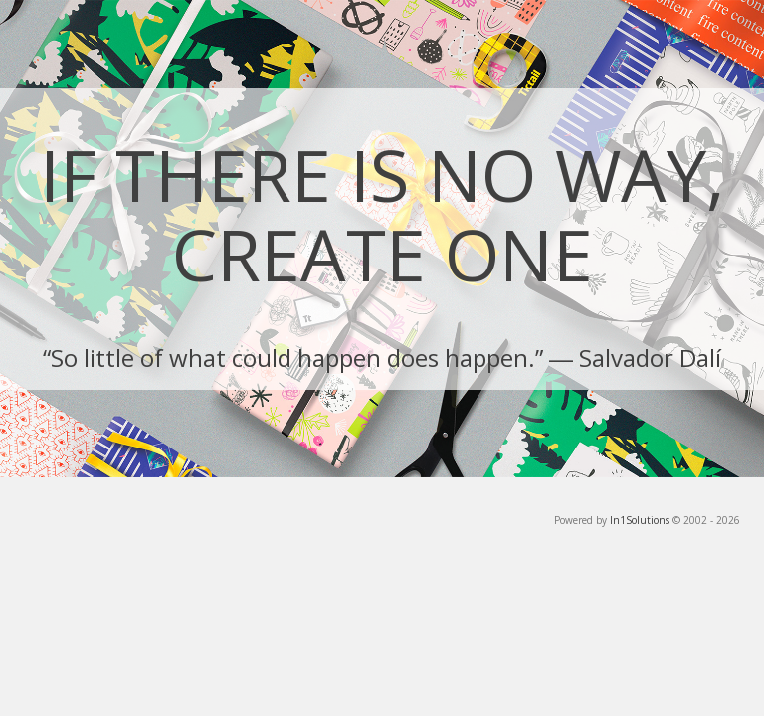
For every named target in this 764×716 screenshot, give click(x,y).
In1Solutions (639, 520)
